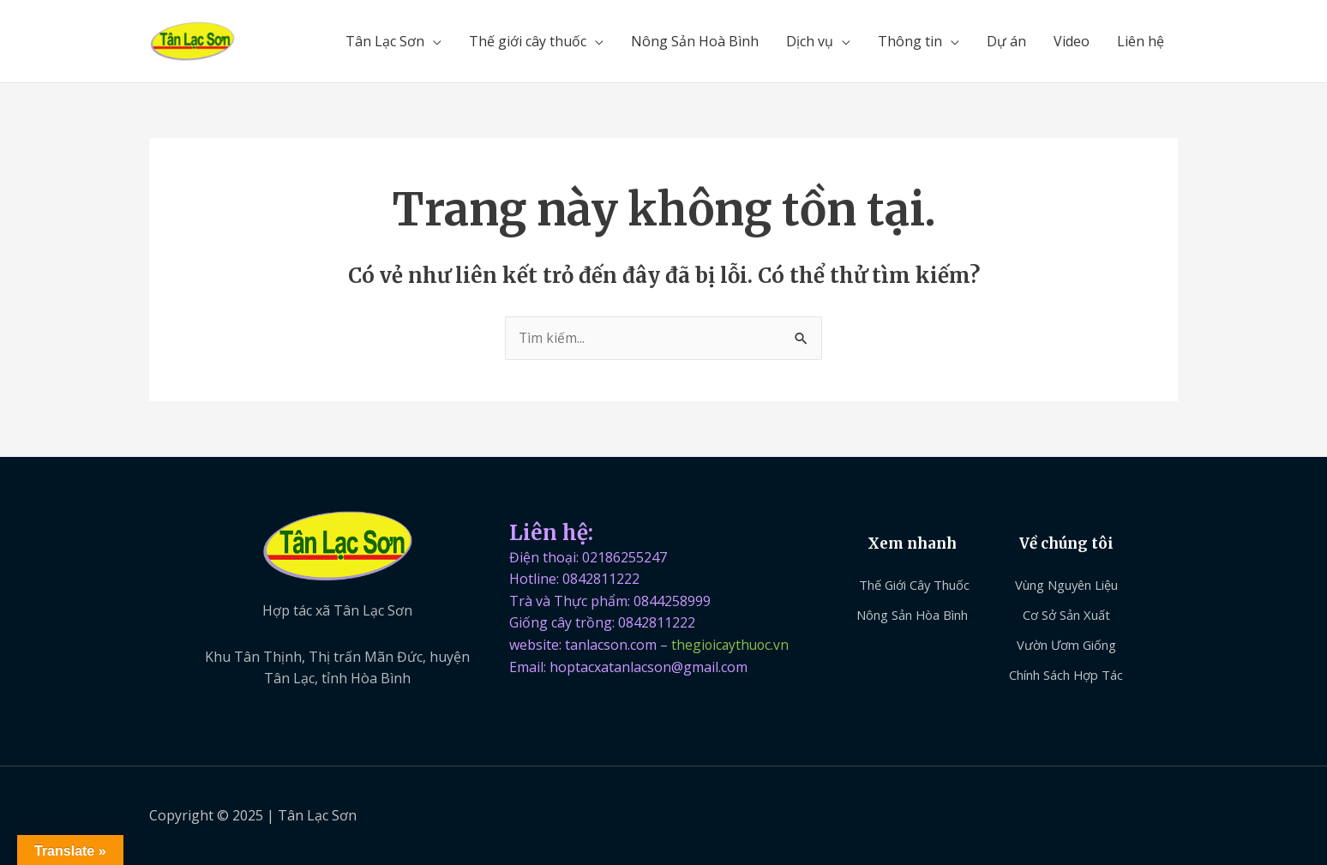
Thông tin (910, 41)
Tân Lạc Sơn (384, 41)
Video (1072, 41)
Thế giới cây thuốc (527, 41)
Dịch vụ (809, 41)
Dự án (1006, 41)
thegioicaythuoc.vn (731, 644)
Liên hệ (1140, 41)
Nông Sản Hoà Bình (695, 41)
